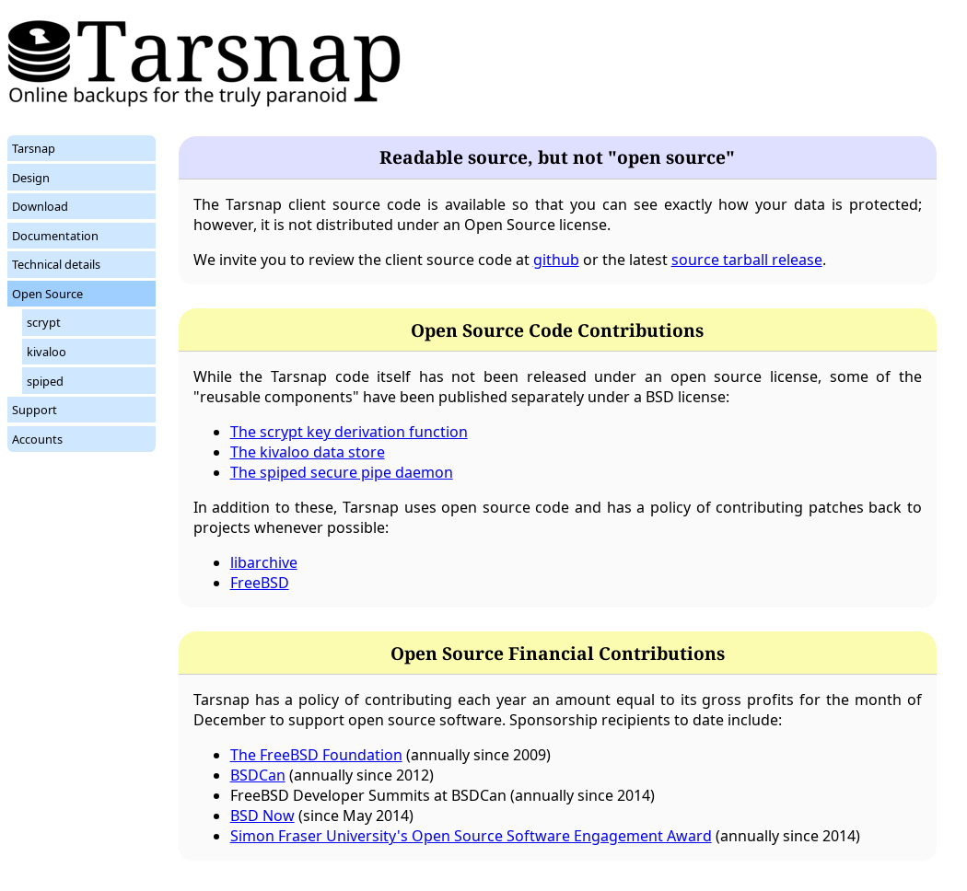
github (556, 259)
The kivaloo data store (307, 452)
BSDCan (257, 775)
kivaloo (46, 351)
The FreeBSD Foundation (316, 755)
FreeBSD (259, 583)
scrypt (44, 322)
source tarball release (746, 259)
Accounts (37, 439)
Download (40, 206)
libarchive (263, 562)
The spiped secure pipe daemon (341, 472)
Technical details (56, 264)
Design (31, 177)
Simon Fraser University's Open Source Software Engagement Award (471, 836)
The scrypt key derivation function (349, 432)
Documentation (55, 235)
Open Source (47, 293)
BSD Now (262, 815)
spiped (45, 381)
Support (34, 409)
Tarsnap (33, 148)
